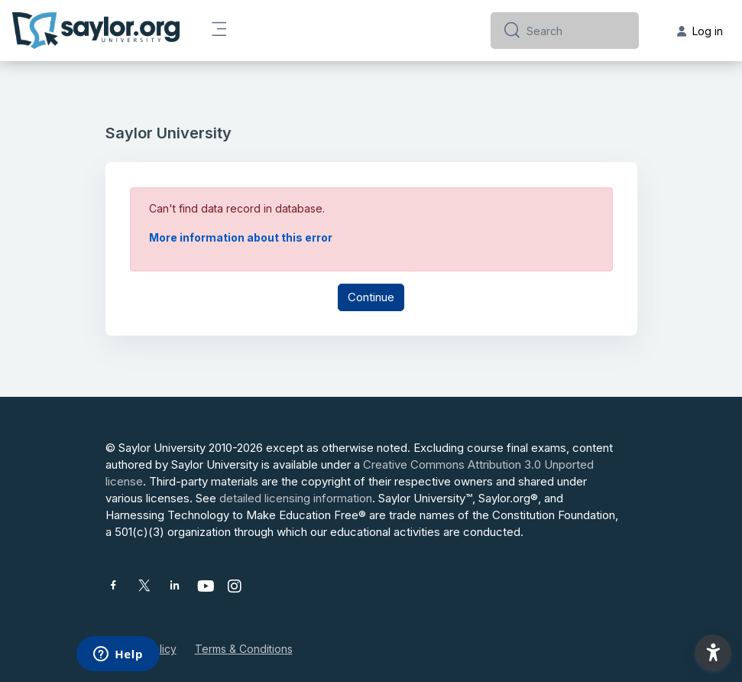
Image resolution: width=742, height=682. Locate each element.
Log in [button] (700, 30)
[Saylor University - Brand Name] (96, 30)
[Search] (577, 30)
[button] (713, 653)
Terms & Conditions (244, 648)
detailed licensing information (295, 498)
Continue (371, 297)
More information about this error (240, 237)
